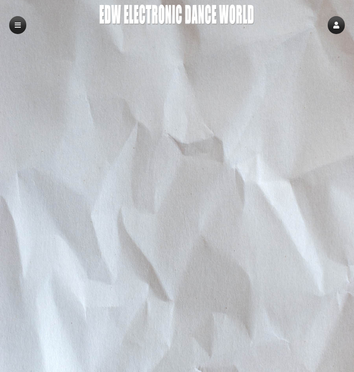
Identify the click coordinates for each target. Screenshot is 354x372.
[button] (336, 25)
